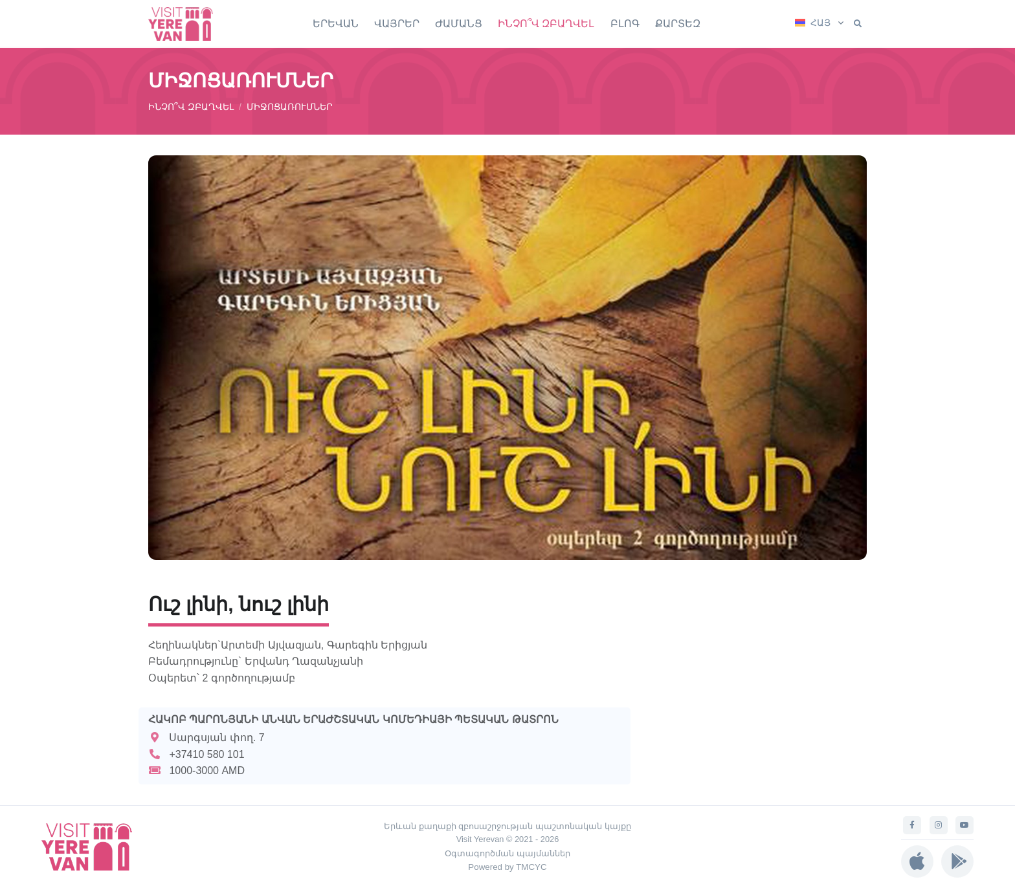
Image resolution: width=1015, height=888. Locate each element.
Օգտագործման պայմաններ (507, 853)
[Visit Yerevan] (187, 23)
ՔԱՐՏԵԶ (677, 23)
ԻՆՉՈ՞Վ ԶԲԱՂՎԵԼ (546, 23)
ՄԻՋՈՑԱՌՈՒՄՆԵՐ (290, 107)
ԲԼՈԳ (625, 23)
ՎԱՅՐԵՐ (396, 23)
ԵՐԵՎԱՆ (336, 23)
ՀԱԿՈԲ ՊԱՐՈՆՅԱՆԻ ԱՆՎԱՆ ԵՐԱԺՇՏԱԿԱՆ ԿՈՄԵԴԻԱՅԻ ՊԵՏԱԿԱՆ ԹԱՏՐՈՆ (353, 719)
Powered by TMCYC (507, 867)
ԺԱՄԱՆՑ (458, 23)
